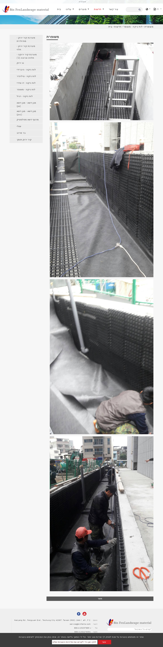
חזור (100, 598)
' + (91, 628)
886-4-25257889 (82, 628)
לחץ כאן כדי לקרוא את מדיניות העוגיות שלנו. (75, 642)
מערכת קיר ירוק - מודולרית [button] (26, 39)
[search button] (139, 10)
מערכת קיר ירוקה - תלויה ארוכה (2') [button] (27, 56)
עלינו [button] (69, 9)
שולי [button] (19, 126)
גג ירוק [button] (20, 63)
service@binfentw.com (80, 624)
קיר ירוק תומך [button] (24, 139)
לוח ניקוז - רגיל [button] (25, 96)
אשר (104, 642)
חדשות (118, 26)
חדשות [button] (98, 9)
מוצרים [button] (83, 9)
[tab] (26, 39)
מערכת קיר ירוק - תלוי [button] (26, 48)
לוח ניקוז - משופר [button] (26, 89)
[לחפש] (134, 9)
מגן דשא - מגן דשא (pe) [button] (26, 104)
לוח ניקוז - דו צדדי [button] (26, 83)
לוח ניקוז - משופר (133, 26)
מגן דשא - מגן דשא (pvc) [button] (26, 113)
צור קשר (113, 9)
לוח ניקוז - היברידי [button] (26, 69)
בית (59, 9)
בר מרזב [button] (21, 133)
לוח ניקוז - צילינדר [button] (26, 76)
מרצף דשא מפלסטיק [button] (28, 119)
